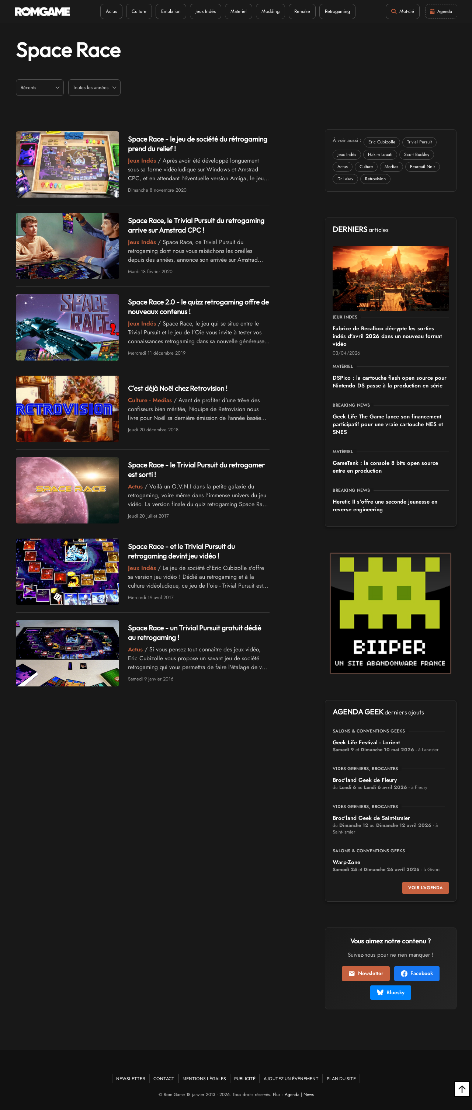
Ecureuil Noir (422, 166)
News (308, 1094)
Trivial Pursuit (419, 142)
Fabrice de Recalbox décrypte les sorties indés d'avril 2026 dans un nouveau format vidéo (387, 336)
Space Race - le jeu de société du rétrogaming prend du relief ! (181, 143)
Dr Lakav (345, 178)
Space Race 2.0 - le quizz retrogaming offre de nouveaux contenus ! (198, 306)
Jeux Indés (204, 11)
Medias (391, 166)
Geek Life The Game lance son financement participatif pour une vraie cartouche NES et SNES (388, 424)
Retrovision (375, 178)
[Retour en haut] (462, 1089)
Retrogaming (336, 11)
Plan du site (341, 1078)
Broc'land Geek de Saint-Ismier (371, 818)
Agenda (292, 1094)
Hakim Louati (380, 154)
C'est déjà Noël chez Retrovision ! (181, 388)
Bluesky (391, 992)
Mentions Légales (204, 1078)
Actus (110, 11)
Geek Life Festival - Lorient (366, 742)
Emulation (170, 11)
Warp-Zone (346, 862)
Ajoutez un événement (291, 1078)
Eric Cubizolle (381, 142)
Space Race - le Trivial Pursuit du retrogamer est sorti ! (180, 469)
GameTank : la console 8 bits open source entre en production (385, 467)
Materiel (237, 11)
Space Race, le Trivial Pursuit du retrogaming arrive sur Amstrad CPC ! (189, 225)
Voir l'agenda (425, 887)
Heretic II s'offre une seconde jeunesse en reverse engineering (385, 506)
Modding (269, 11)
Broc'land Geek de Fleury (365, 780)
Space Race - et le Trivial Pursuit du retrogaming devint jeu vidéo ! (184, 551)
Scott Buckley (416, 154)
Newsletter (365, 973)
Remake (301, 11)
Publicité (245, 1078)
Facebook (417, 973)
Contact (163, 1078)
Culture (138, 11)
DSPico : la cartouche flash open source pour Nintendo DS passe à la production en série (390, 382)
